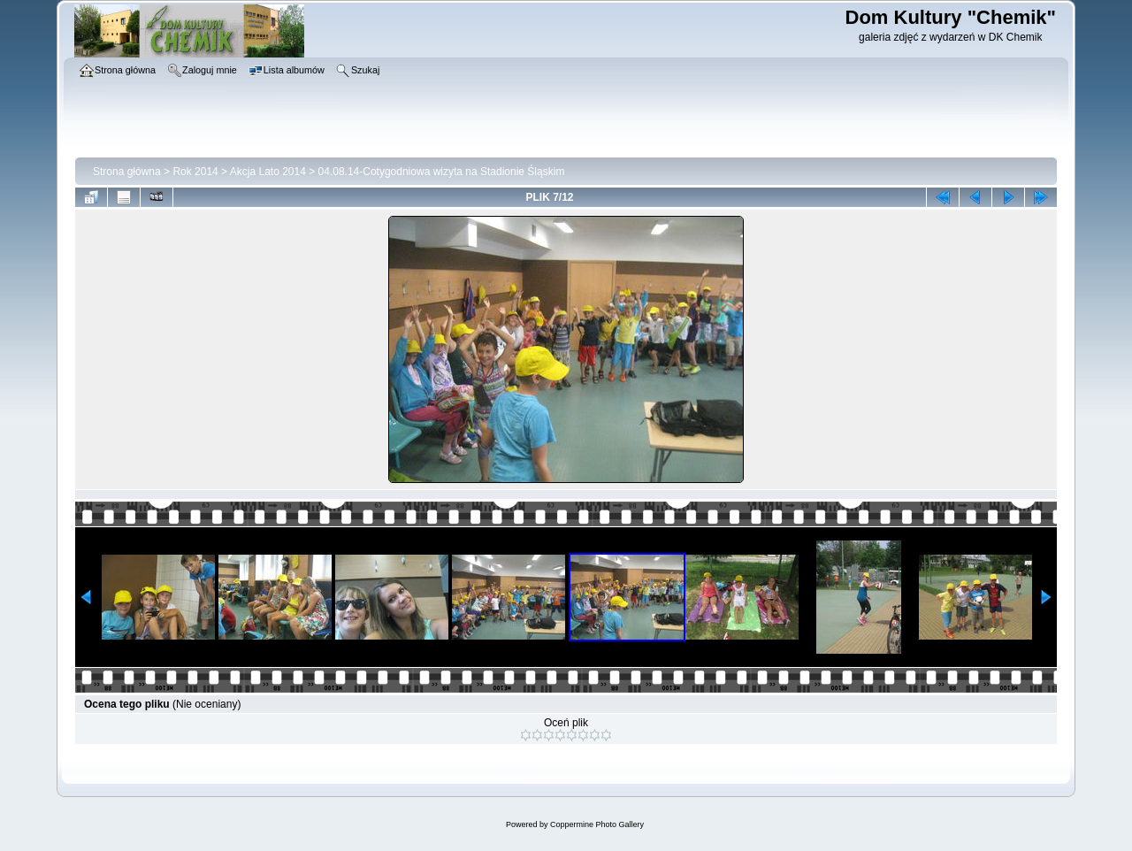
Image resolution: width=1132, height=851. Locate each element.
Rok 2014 (195, 171)
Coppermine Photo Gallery (597, 824)
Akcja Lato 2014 (268, 171)
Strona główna (127, 171)
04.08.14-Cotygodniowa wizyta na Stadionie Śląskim (441, 171)
